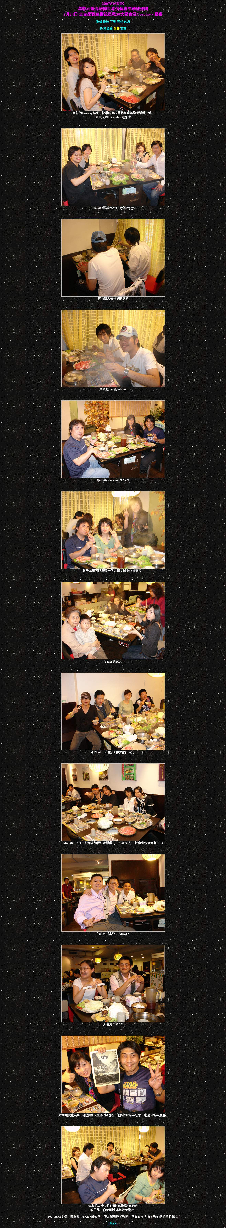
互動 (113, 21)
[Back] (113, 1223)
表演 (103, 28)
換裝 (106, 21)
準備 (99, 21)
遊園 (109, 28)
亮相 (120, 21)
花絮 (123, 28)
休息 (127, 21)
